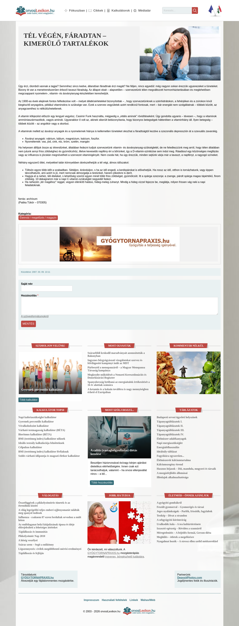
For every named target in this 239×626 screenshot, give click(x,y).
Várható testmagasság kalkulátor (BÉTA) (41, 429)
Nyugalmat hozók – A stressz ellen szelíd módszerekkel (187, 540)
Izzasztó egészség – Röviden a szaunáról (179, 528)
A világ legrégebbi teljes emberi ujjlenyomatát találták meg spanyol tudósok (49, 511)
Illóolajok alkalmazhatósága (172, 476)
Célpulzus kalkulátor (30, 446)
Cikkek (98, 10)
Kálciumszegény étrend (170, 464)
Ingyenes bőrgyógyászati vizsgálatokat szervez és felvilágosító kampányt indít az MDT (114, 361)
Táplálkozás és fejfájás (31, 552)
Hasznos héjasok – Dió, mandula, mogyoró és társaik (186, 468)
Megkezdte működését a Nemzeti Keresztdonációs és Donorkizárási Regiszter (116, 376)
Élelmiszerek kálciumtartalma (174, 459)
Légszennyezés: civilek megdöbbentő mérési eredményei (49, 548)
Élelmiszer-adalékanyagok (171, 438)
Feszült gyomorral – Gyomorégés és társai (180, 506)
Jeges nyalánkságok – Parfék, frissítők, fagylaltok (184, 510)
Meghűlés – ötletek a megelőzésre (175, 536)
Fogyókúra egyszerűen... (170, 455)
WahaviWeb (148, 599)
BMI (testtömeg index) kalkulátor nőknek (41, 438)
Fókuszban (77, 10)
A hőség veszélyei (28, 539)
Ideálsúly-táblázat (167, 451)
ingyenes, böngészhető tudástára (124, 556)
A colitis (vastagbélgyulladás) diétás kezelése (113, 451)
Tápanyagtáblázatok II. (170, 425)
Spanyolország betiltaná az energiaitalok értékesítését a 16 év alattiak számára (118, 383)
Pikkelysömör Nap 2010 (31, 535)
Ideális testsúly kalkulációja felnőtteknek (41, 442)
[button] (180, 53)
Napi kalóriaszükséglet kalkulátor (37, 416)
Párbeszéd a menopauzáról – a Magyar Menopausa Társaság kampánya (116, 368)
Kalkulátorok (121, 10)
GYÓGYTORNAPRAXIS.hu (103, 552)
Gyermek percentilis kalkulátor (42, 389)
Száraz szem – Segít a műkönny (36, 544)
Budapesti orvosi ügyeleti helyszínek (177, 416)
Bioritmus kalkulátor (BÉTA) (35, 434)
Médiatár (144, 10)
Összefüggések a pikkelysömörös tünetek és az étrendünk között (44, 504)
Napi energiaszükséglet (170, 442)
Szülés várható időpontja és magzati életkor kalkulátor (49, 455)
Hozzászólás (29, 295)
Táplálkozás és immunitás (33, 531)
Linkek (134, 599)
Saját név (27, 283)
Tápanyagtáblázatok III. (170, 429)
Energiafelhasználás (168, 446)
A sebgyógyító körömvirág (171, 519)
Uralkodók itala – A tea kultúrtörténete (179, 523)
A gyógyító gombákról (169, 502)
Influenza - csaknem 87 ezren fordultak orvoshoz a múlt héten (49, 518)
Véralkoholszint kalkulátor (33, 425)
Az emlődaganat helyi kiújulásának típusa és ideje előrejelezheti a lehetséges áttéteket (46, 525)
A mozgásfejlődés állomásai (172, 472)
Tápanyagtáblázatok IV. (170, 434)
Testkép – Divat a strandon (172, 515)
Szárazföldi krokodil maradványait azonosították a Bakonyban (116, 354)
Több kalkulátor (28, 399)
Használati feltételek (114, 599)
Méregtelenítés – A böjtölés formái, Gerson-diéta (184, 532)
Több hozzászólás (101, 482)
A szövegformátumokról (35, 316)
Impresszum (91, 599)
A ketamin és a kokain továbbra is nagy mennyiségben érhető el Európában (117, 390)
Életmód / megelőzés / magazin (38, 217)
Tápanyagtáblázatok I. (169, 421)
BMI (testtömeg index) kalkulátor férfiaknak (43, 451)
